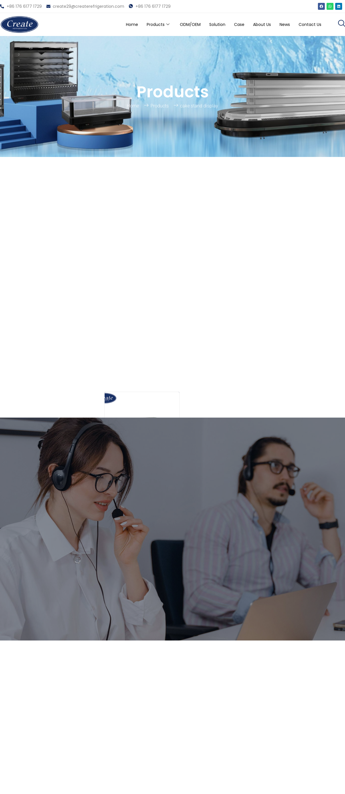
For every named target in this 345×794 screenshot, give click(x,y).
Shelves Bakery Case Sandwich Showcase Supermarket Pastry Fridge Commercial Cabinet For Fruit (142, 306)
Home (115, 24)
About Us (256, 24)
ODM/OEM (179, 24)
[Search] (92, 231)
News (281, 24)
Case (231, 24)
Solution (208, 24)
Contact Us (308, 24)
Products (143, 24)
